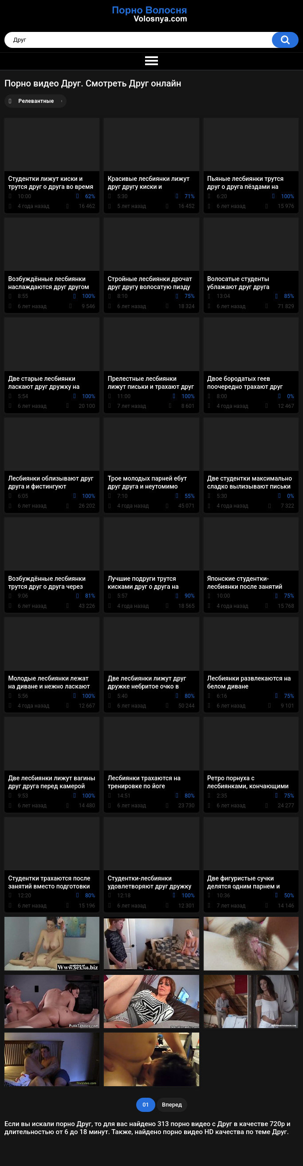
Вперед (172, 1104)
